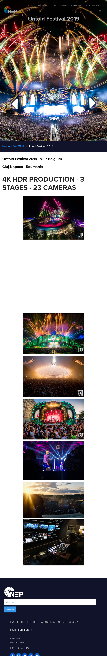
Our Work (19, 146)
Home (6, 146)
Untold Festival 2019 (40, 146)
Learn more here (19, 629)
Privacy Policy (15, 638)
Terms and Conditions (17, 642)
